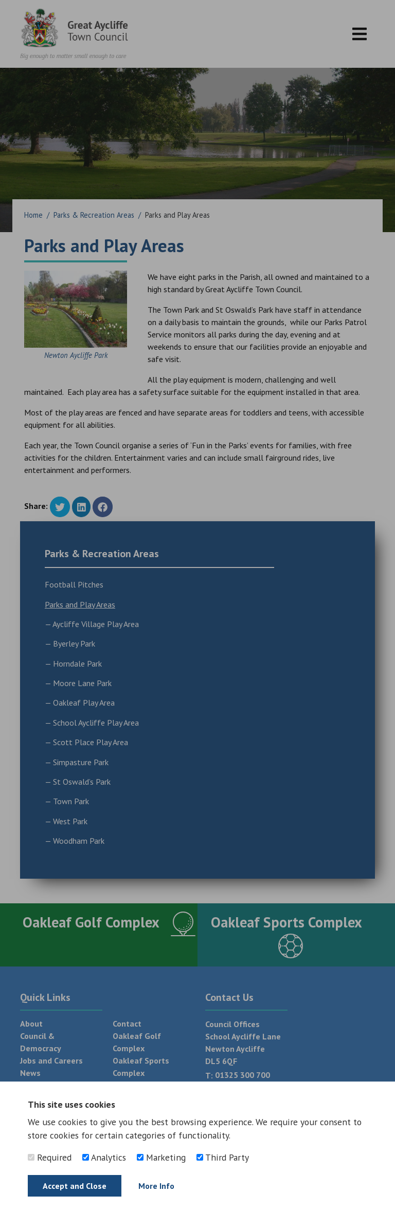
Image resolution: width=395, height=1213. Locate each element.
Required (49, 1157)
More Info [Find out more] (156, 1186)
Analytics (104, 1157)
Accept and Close (74, 1186)
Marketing (161, 1157)
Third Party (222, 1157)
